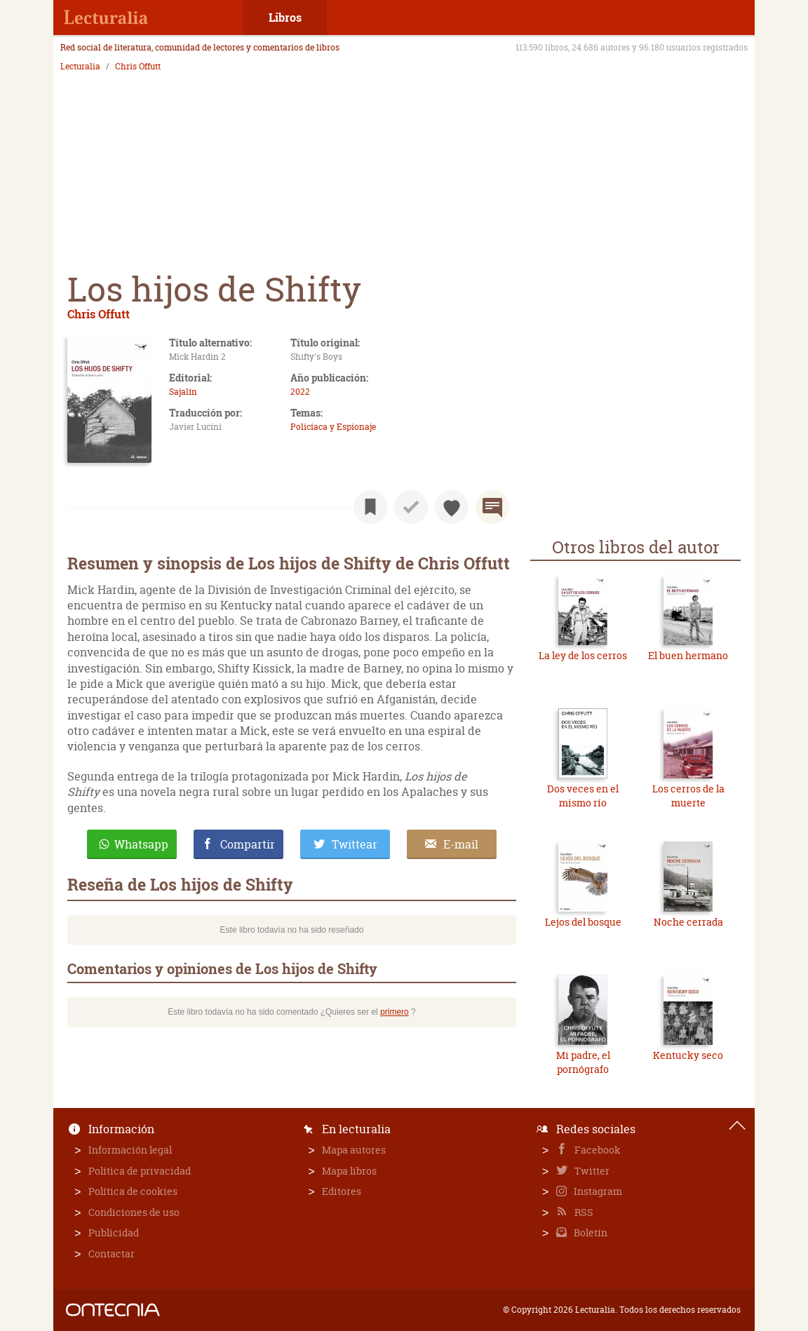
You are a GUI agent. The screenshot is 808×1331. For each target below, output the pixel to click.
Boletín (589, 1232)
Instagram (597, 1191)
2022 (300, 392)
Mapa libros (349, 1170)
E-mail (460, 844)
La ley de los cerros (583, 655)
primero (394, 1012)
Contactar (111, 1253)
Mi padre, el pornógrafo (583, 1062)
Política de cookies (132, 1191)
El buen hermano (688, 655)
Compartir (247, 844)
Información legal (130, 1149)
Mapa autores (354, 1149)
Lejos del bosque (583, 921)
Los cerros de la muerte (688, 795)
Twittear (354, 844)
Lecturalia (80, 66)
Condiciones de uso (134, 1212)
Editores (341, 1191)
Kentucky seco (688, 1055)
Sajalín (183, 392)
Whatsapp (141, 844)
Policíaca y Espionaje (333, 427)
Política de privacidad (139, 1170)
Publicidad (113, 1232)
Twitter (591, 1170)
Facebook (596, 1149)
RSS (582, 1212)
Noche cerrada (688, 921)
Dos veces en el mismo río (583, 795)
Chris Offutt (138, 66)
